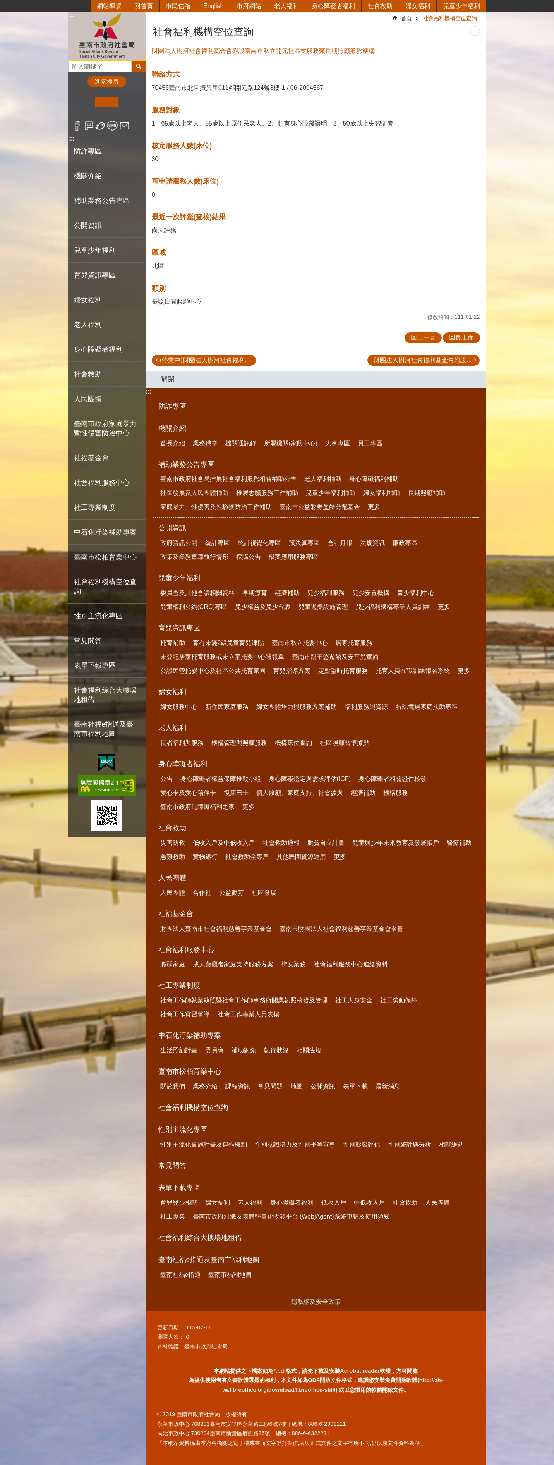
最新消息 (388, 1086)
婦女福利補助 (381, 493)
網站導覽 (109, 6)
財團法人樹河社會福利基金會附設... (423, 360)
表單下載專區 (179, 1188)
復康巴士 (236, 792)
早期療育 (254, 593)
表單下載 (355, 1086)
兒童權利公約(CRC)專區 (193, 607)
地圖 (296, 1086)
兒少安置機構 (370, 593)
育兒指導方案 (291, 670)
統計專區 (217, 543)
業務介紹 (205, 1086)
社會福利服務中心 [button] (102, 483)
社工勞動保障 (398, 1000)
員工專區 (370, 443)
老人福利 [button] (88, 324)
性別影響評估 (361, 1144)
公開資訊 (172, 528)
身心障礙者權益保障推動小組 (220, 778)
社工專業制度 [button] (95, 507)
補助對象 (244, 1050)
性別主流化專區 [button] (98, 616)
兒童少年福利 (461, 6)
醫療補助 (459, 842)
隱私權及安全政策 (316, 1301)
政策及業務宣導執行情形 (194, 557)
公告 (166, 778)
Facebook (77, 126)
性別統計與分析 (409, 1144)
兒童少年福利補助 (330, 493)
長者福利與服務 (182, 742)
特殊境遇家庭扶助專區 (427, 706)
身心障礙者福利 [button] (98, 349)
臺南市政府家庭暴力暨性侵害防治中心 (105, 428)
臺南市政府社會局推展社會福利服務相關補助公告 (228, 479)
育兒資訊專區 (179, 628)
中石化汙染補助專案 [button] (105, 532)
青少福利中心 (415, 593)
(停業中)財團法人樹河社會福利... (205, 360)
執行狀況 (276, 1050)
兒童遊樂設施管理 (323, 607)
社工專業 (172, 1216)
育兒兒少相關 (178, 1202)
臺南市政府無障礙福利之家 (197, 806)
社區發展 (264, 892)
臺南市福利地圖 (230, 1274)
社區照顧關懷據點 (344, 742)
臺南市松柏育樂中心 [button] (105, 557)
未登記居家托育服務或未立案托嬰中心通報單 (222, 656)
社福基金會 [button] (91, 458)
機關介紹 (172, 428)
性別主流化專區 (182, 1129)
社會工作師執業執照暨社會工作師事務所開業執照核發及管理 (244, 1000)
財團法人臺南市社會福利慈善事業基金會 (216, 928)
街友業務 (293, 964)
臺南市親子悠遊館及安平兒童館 (335, 656)
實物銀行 (205, 856)
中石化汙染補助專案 (189, 1035)
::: (71, 15)
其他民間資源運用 (301, 856)
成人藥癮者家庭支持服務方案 (233, 964)
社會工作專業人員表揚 (249, 1014)
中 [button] (106, 102)
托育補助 (172, 643)
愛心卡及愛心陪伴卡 (188, 792)
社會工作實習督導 (185, 1014)
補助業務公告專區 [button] (102, 201)
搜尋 (74, 64)
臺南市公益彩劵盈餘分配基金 (320, 507)
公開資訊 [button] (88, 225)
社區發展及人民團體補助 (194, 493)
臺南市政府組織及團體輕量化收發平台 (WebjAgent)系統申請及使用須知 (291, 1216)
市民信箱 (178, 6)
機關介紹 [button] (88, 176)
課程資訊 (237, 1086)
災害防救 (172, 842)
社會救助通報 (281, 842)
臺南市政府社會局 (107, 36)
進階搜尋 (106, 81)
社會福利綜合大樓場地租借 (105, 694)
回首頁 (143, 6)
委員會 (214, 1050)
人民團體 (172, 878)
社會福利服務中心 (186, 950)
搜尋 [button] (139, 66)
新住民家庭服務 (227, 706)
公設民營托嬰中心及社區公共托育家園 (213, 670)
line (112, 126)
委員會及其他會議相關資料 (197, 593)
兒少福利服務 (326, 593)
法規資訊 (372, 543)
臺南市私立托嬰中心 (300, 643)
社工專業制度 (179, 985)
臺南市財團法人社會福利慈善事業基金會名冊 (341, 928)
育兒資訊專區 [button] (95, 275)
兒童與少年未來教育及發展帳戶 (395, 842)
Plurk (89, 126)
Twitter (101, 126)
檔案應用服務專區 (293, 557)
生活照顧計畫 (178, 1050)
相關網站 (451, 1144)
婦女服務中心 (178, 706)
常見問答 (88, 641)
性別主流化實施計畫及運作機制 (203, 1144)
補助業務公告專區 (186, 464)
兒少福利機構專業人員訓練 (393, 607)
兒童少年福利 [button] (95, 250)
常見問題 (270, 1086)
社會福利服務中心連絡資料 (351, 964)
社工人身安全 (353, 1000)
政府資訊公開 (178, 543)
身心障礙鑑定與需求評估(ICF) (310, 778)
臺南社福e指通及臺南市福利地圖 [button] (104, 729)
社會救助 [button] (88, 374)
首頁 (406, 18)
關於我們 (172, 1086)
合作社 (202, 892)
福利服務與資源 (366, 706)
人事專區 (337, 443)
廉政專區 (405, 543)
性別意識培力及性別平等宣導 (295, 1144)
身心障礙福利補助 (374, 479)
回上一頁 (423, 337)
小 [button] (83, 102)
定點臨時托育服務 (343, 670)
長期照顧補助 (426, 493)
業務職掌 (205, 443)
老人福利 (286, 6)
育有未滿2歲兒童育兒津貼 (228, 643)
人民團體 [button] (88, 399)
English (213, 6)
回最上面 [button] (461, 337)
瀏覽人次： (170, 1337)
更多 (374, 507)
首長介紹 (172, 443)
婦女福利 (417, 6)
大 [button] (130, 102)
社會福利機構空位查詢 (105, 586)
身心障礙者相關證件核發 (392, 778)
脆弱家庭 (172, 964)
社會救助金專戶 (247, 856)
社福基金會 (175, 914)
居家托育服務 (353, 643)
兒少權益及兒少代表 (263, 607)
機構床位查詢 (293, 742)
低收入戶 (333, 1202)
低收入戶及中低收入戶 (224, 842)
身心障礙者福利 (333, 6)
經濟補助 (287, 593)
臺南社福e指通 (180, 1274)
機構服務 (395, 792)
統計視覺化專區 (259, 543)
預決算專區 (304, 543)
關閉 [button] (168, 379)
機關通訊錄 (240, 443)
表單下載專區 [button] (95, 665)
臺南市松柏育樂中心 (189, 1071)
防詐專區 (88, 151)
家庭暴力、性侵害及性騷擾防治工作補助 (216, 507)
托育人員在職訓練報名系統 (413, 670)
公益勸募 (231, 892)
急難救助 (172, 856)
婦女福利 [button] (88, 300)
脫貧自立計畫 (326, 842)
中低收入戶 (369, 1202)
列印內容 (475, 31)
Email (124, 126)
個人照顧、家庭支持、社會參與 (299, 792)
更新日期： (170, 1327)
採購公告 (248, 557)
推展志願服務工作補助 (267, 493)
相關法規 (309, 1050)
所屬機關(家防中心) (291, 443)
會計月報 (340, 543)
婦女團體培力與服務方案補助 (296, 706)
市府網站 (249, 6)
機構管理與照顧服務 (239, 742)
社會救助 (380, 6)
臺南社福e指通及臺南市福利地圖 (209, 1260)
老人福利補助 (322, 479)
